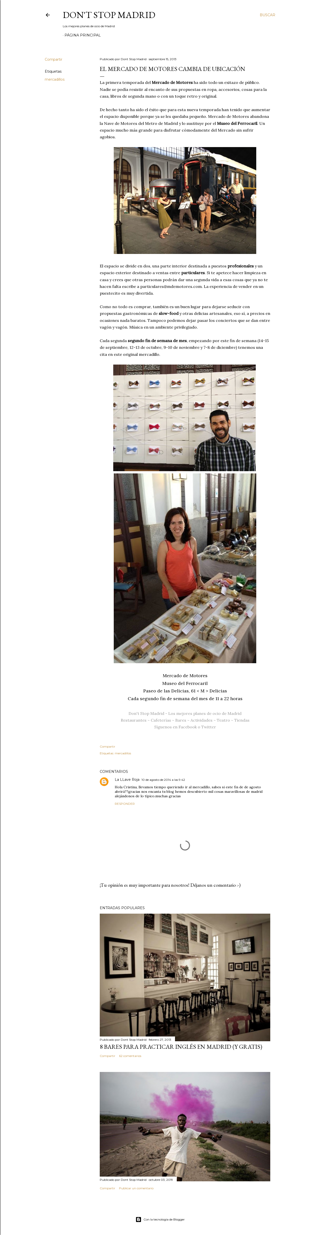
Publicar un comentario (136, 1188)
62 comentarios (130, 1056)
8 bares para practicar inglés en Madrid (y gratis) (181, 1046)
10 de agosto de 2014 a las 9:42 (163, 780)
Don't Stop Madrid (109, 15)
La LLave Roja (127, 779)
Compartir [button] (53, 59)
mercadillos (54, 79)
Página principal (82, 35)
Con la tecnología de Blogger (160, 1220)
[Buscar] (267, 15)
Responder (125, 804)
